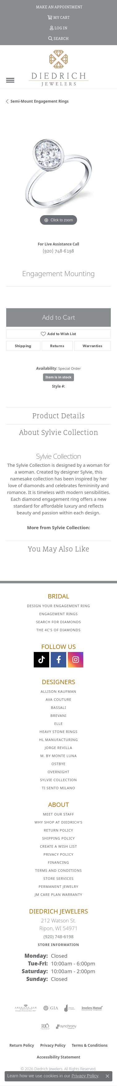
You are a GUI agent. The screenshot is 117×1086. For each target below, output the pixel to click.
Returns (57, 346)
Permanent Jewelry (58, 886)
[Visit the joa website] (69, 1008)
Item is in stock (59, 377)
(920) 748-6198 (58, 250)
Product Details (58, 415)
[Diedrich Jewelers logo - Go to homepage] (58, 67)
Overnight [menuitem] (59, 771)
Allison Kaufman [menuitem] (58, 691)
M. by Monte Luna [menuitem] (58, 755)
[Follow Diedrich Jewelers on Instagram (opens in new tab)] (75, 659)
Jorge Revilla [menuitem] (58, 747)
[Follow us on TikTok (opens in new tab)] (41, 659)
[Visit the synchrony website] (66, 1026)
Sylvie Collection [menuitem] (58, 779)
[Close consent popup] (107, 1076)
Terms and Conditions (58, 870)
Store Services (58, 878)
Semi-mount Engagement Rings (40, 101)
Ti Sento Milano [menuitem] (58, 788)
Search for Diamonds (58, 622)
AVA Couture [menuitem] (58, 699)
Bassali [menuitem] (58, 707)
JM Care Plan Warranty (58, 894)
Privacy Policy (59, 854)
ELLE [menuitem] (58, 723)
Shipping (23, 346)
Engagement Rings (58, 613)
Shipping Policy (58, 838)
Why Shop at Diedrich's (59, 822)
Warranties (92, 346)
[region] (58, 175)
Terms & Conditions (90, 1045)
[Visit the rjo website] (45, 1026)
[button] (58, 17)
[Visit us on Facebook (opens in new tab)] (58, 659)
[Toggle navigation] (10, 80)
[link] (58, 7)
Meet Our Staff (58, 814)
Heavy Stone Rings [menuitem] (59, 731)
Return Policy (58, 830)
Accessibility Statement (58, 1057)
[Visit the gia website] (50, 1008)
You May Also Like (58, 549)
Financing (58, 862)
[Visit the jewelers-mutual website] (92, 1008)
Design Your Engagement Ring (58, 605)
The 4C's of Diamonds (59, 630)
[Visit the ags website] (25, 1008)
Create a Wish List (58, 846)
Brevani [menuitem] (58, 715)
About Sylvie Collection (58, 432)
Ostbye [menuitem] (58, 763)
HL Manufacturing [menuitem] (58, 739)
